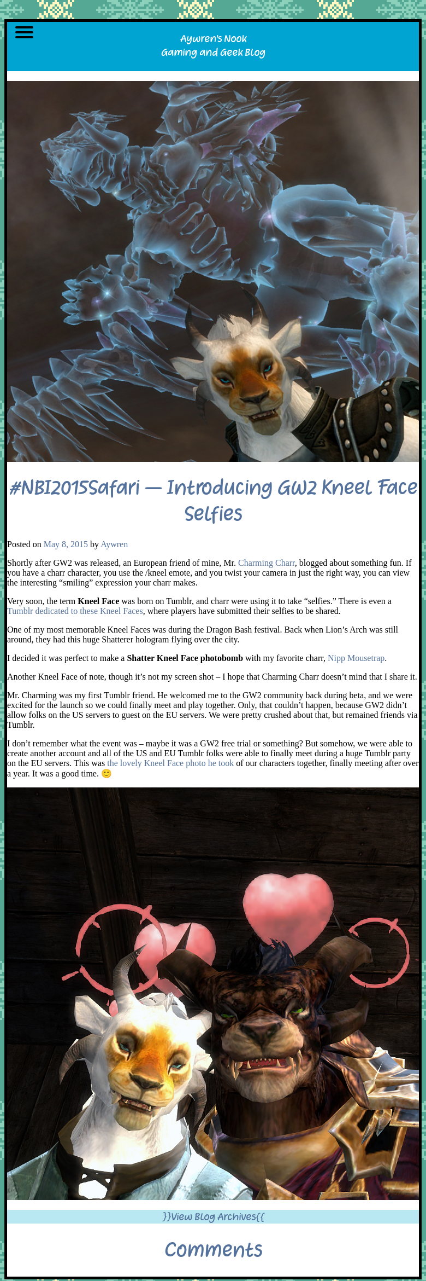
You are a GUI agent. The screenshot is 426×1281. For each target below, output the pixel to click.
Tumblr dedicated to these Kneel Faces (75, 611)
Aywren (114, 544)
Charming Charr (266, 562)
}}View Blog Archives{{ (213, 1217)
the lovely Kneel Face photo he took (170, 763)
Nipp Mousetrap (356, 658)
